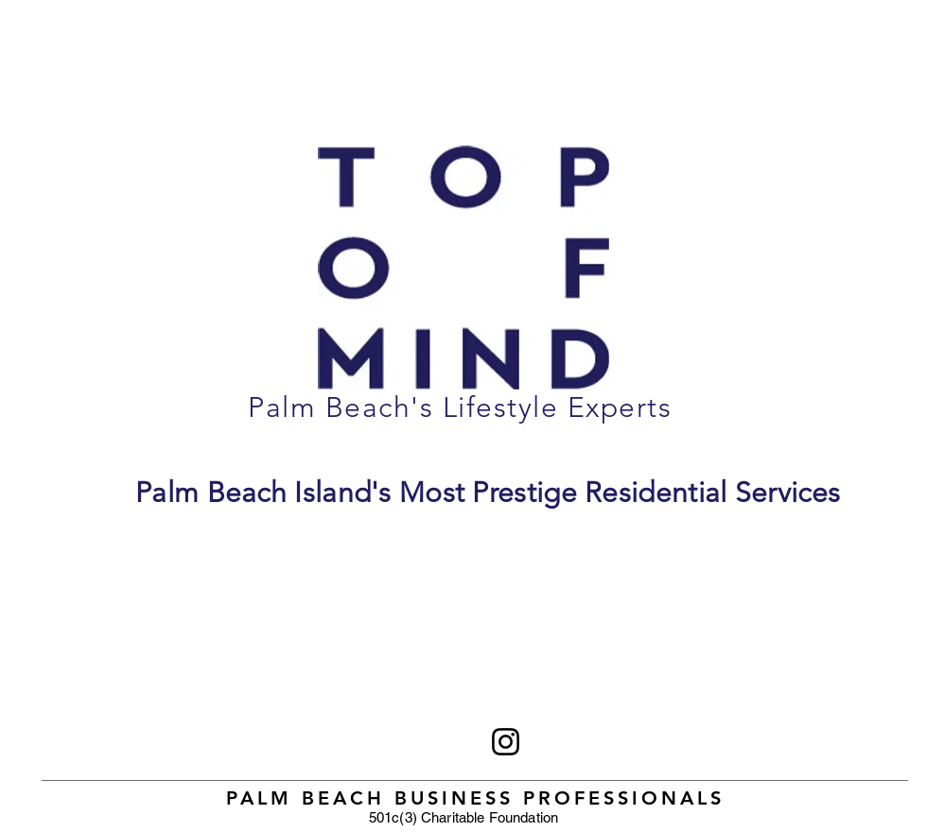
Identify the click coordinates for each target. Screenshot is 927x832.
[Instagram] (505, 741)
